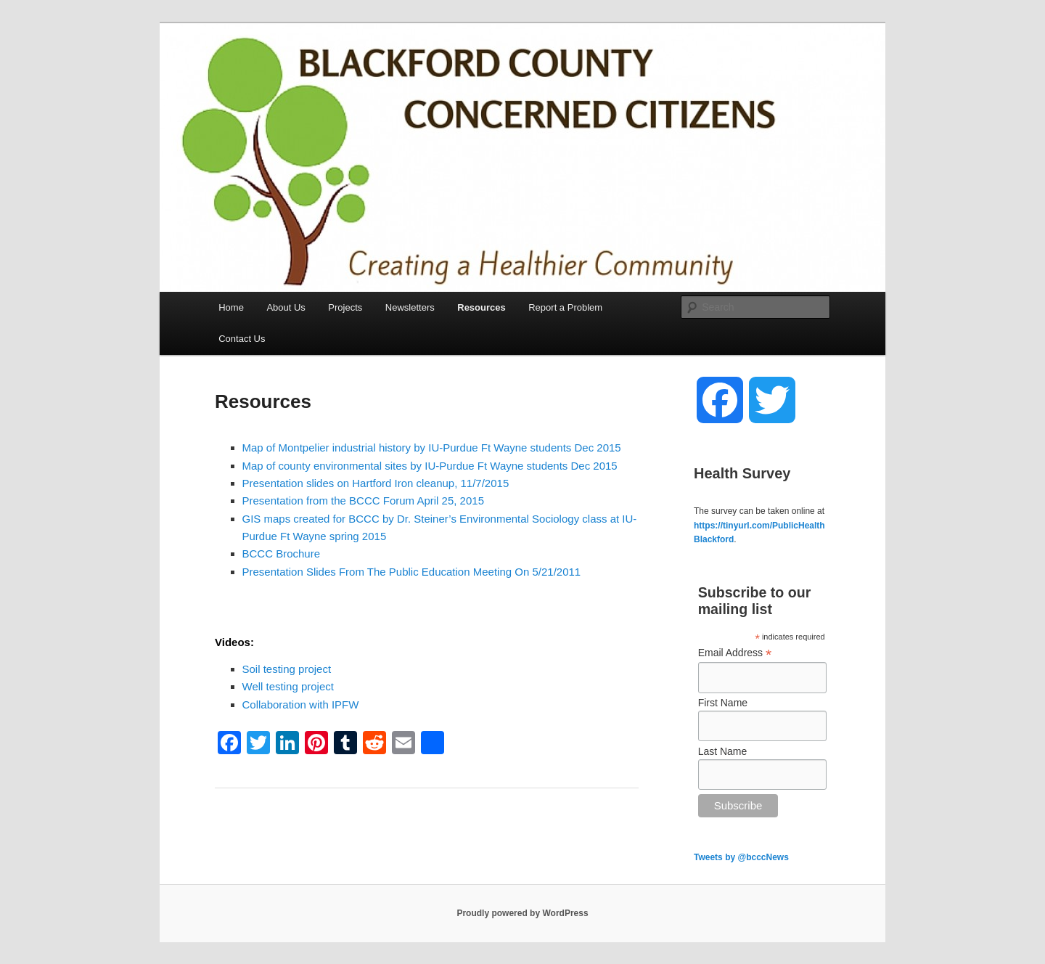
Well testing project (288, 686)
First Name (722, 702)
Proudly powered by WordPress (522, 913)
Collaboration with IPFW (300, 704)
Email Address (735, 653)
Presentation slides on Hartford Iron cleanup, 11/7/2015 (375, 483)
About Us (285, 307)
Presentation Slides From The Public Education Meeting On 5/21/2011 (411, 571)
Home (231, 307)
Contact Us (241, 338)
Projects (345, 307)
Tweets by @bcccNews (741, 857)
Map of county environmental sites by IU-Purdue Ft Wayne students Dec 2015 (430, 465)
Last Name (722, 751)
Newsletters (410, 307)
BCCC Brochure (281, 553)
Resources (481, 307)
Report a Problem (565, 307)
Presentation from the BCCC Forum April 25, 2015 (363, 500)
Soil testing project (287, 669)
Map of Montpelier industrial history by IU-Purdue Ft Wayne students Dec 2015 (431, 447)
